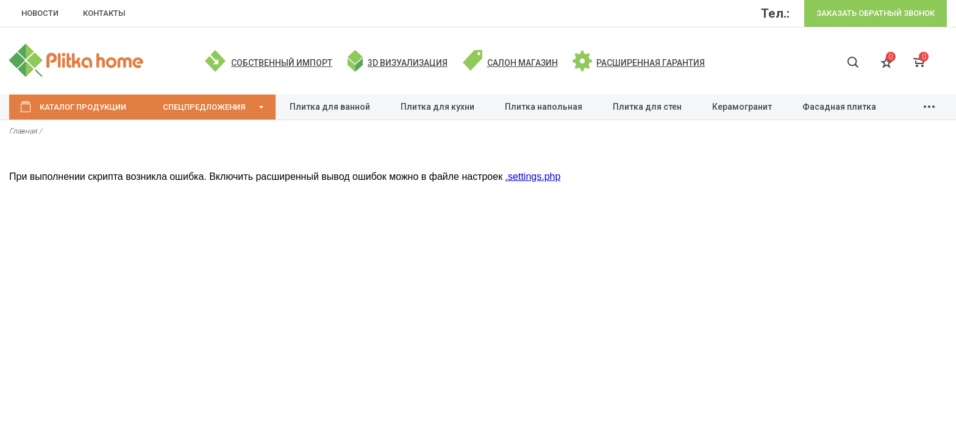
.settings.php (533, 176)
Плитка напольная (543, 107)
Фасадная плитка (839, 107)
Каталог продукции (83, 107)
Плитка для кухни (437, 107)
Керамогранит (742, 107)
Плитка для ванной (330, 107)
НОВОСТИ (40, 13)
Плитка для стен (647, 107)
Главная (23, 131)
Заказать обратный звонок (875, 13)
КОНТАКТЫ (104, 13)
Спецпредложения (204, 107)
